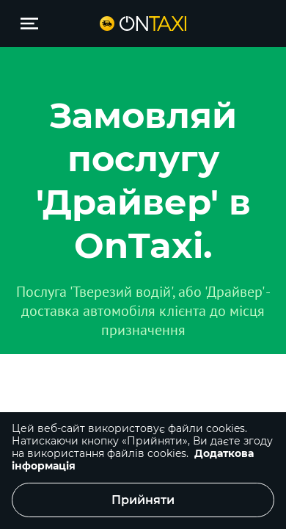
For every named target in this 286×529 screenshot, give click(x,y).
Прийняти (143, 500)
